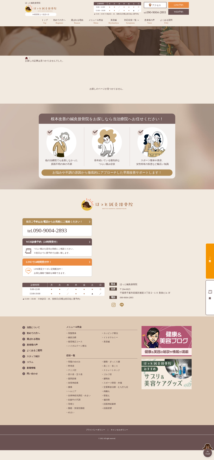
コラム (30, 362)
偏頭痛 (106, 400)
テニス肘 (72, 370)
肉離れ (106, 391)
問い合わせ (32, 373)
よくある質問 (166, 21)
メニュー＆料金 (96, 21)
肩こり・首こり (110, 366)
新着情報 (31, 368)
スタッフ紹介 (33, 356)
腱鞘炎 (106, 379)
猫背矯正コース (75, 342)
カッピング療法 (110, 333)
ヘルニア (72, 391)
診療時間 (210, 297)
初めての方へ (59, 21)
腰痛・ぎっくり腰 (111, 362)
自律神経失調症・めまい (79, 395)
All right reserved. (110, 438)
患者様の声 (149, 21)
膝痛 (70, 387)
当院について (33, 327)
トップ (45, 21)
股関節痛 (72, 379)
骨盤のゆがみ (74, 362)
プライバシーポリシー (95, 430)
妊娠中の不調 (74, 400)
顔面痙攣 (107, 408)
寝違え (106, 395)
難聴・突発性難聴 (76, 408)
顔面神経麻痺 (109, 404)
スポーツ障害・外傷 (112, 383)
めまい (71, 412)
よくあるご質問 (34, 350)
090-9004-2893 (155, 12)
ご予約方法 (210, 256)
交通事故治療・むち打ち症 (115, 387)
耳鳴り (71, 404)
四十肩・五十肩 (75, 374)
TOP (208, 450)
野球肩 (71, 366)
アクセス (156, 5)
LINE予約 (178, 5)
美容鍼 (114, 21)
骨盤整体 (72, 333)
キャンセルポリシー (119, 430)
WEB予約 (178, 12)
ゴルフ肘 (107, 374)
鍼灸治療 (72, 337)
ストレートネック (111, 370)
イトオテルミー (110, 337)
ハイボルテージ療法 (77, 346)
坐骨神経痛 (73, 383)
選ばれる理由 (77, 21)
